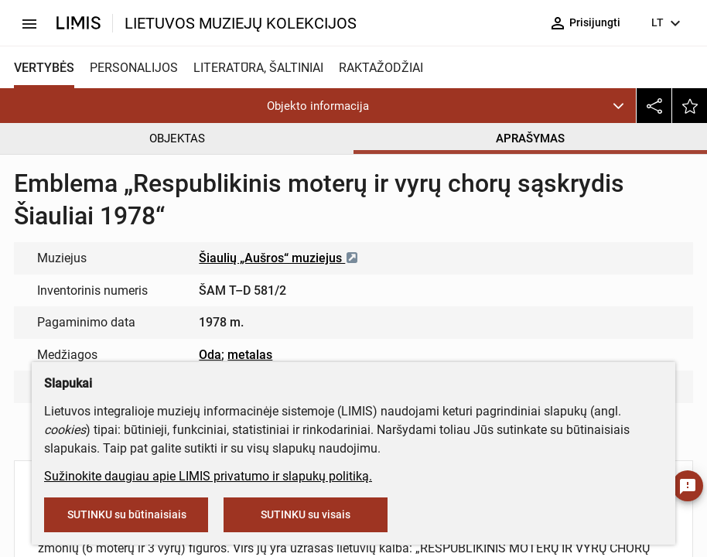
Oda (210, 354)
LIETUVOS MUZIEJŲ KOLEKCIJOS (241, 23)
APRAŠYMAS (530, 138)
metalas (249, 354)
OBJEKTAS (177, 138)
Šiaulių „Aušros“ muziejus (279, 258)
